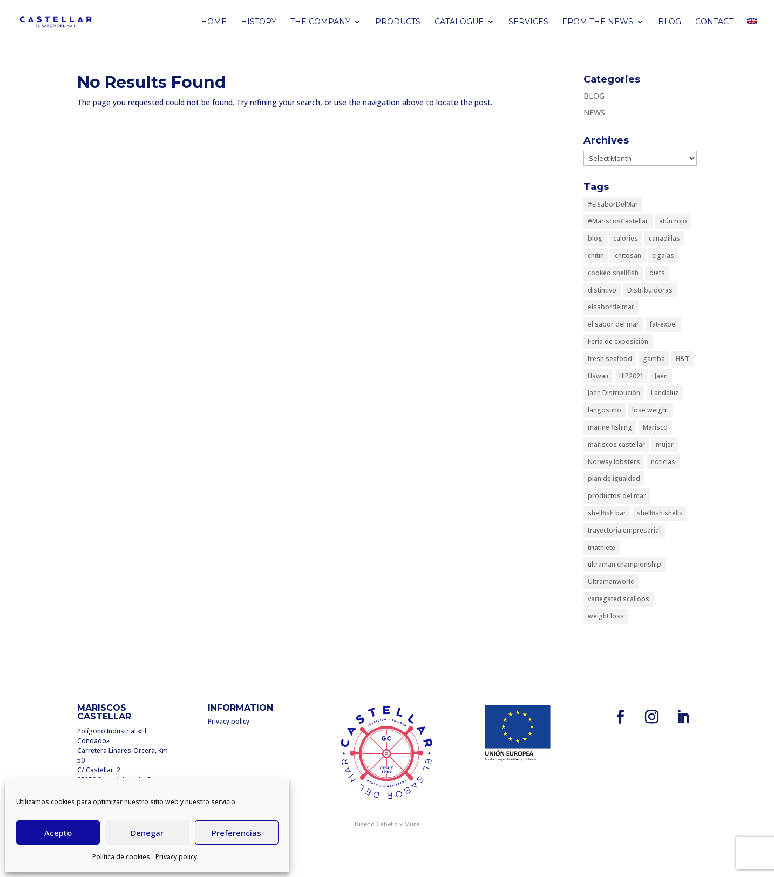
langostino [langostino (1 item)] (604, 409)
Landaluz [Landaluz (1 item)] (664, 392)
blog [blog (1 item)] (595, 238)
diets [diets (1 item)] (657, 272)
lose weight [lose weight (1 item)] (650, 409)
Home (214, 22)
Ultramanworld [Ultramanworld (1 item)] (611, 581)
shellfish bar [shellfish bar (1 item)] (607, 513)
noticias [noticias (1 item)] (663, 461)
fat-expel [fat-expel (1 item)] (663, 324)
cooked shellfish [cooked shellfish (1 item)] (613, 272)
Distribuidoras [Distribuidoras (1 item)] (650, 290)
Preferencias (236, 832)
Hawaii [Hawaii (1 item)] (598, 375)
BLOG (669, 22)
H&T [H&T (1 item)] (682, 358)
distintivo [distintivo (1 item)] (602, 290)
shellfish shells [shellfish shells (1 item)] (660, 513)
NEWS (594, 112)
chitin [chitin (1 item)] (596, 255)
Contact (714, 22)
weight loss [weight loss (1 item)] (606, 616)
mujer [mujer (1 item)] (665, 444)
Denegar (147, 832)
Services (528, 22)
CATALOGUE (459, 22)
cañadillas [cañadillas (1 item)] (664, 238)
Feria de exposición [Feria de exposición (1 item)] (618, 341)
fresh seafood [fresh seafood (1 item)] (610, 358)
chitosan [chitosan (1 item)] (628, 255)
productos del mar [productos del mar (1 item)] (617, 495)
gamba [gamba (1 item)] (654, 358)
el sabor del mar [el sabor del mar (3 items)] (613, 324)
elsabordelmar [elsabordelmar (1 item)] (611, 306)
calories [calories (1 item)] (625, 238)
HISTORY (258, 22)
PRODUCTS (397, 22)
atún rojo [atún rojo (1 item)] (673, 221)
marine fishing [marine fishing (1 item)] (610, 427)
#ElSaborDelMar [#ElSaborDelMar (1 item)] (613, 204)
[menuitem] (752, 30)
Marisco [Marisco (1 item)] (655, 427)
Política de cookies (121, 856)
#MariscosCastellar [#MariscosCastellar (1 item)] (618, 221)
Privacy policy (176, 856)
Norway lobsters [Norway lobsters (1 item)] (614, 461)
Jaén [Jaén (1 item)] (661, 375)
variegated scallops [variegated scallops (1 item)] (618, 598)
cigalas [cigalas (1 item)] (663, 255)
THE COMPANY (320, 22)
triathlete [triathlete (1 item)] (601, 547)
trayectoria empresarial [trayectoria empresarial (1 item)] (624, 530)
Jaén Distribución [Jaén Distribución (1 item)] (614, 392)
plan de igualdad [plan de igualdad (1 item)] (614, 478)
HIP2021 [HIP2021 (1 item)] (631, 375)
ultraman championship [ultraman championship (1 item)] (624, 564)
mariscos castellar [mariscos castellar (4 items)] (616, 444)
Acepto (58, 832)
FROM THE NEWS (597, 22)
